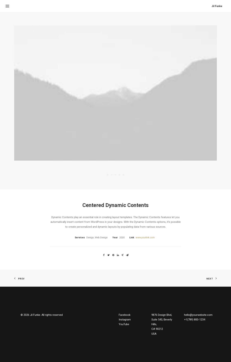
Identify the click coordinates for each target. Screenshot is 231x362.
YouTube (124, 324)
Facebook (124, 315)
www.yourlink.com (145, 237)
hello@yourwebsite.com (198, 315)
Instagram (125, 319)
